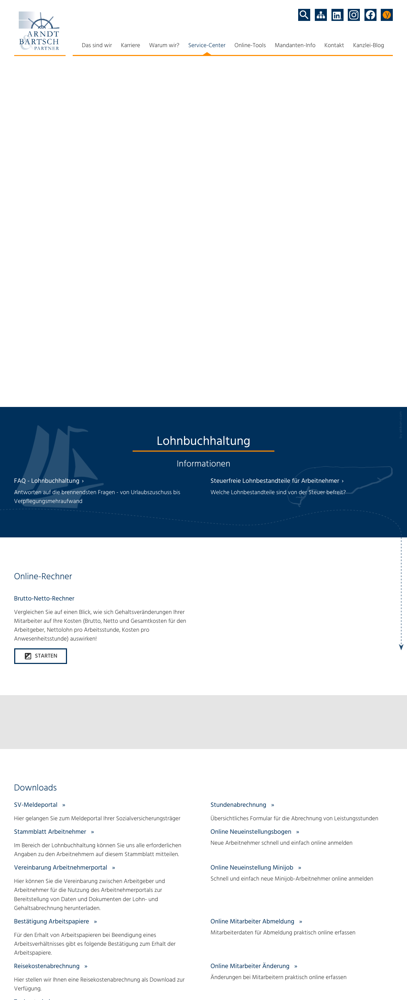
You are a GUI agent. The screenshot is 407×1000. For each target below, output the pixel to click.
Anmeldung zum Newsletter (318, 971)
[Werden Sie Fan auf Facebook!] (370, 15)
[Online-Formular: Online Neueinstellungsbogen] (302, 433)
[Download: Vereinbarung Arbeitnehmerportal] (105, 483)
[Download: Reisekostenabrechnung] (105, 573)
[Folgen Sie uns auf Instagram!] (354, 15)
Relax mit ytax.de (304, 944)
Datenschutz (30, 971)
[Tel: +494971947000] (44, 948)
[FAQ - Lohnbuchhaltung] (105, 87)
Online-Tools (250, 46)
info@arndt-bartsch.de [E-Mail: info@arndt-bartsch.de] (62, 957)
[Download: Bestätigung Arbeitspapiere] (105, 533)
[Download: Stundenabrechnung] (302, 407)
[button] (40, 249)
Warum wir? (164, 46)
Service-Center (206, 46)
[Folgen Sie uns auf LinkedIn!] (337, 15)
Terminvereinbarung (308, 962)
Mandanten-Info (295, 46)
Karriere (130, 46)
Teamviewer (298, 953)
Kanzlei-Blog (368, 46)
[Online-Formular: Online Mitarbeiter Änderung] (302, 567)
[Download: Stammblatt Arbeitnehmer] (105, 439)
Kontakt (334, 46)
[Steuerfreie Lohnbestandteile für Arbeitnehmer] (302, 82)
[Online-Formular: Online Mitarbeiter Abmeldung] (302, 523)
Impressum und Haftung (86, 971)
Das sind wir (97, 46)
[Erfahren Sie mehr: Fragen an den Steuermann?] (203, 724)
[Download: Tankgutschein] (105, 604)
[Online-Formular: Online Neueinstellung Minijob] (302, 469)
